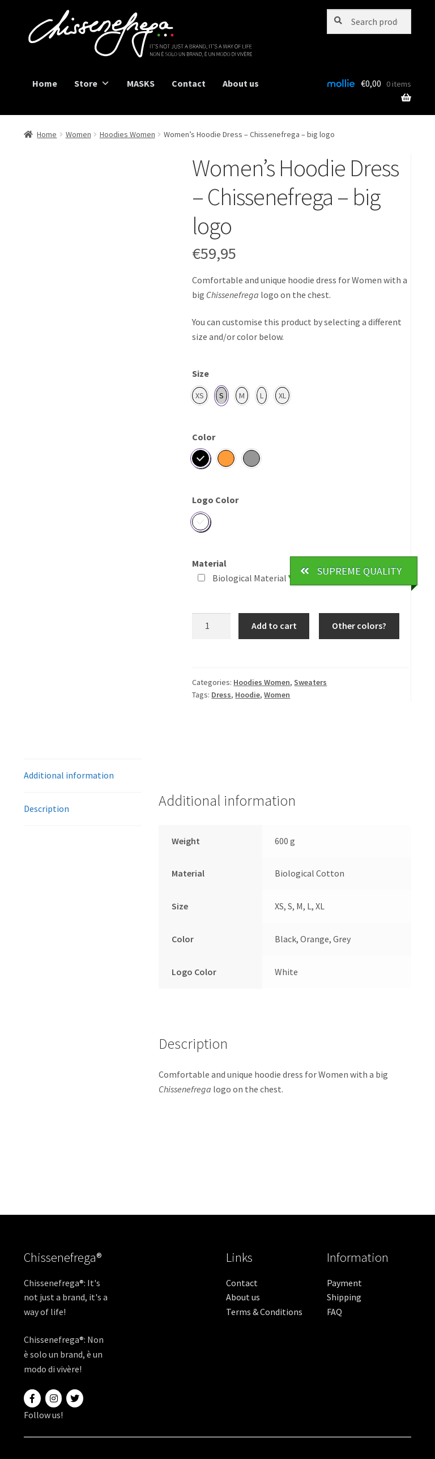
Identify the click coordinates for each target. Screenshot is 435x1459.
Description (46, 808)
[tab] (83, 776)
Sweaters (310, 682)
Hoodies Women (127, 134)
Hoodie (247, 695)
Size (200, 373)
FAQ (334, 1311)
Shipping (344, 1297)
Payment (344, 1282)
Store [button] (92, 83)
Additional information (69, 775)
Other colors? (359, 625)
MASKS (141, 83)
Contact (189, 83)
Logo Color (215, 499)
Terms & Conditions (264, 1311)
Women (78, 134)
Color (203, 437)
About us (241, 83)
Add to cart (274, 625)
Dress (221, 695)
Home (44, 83)
